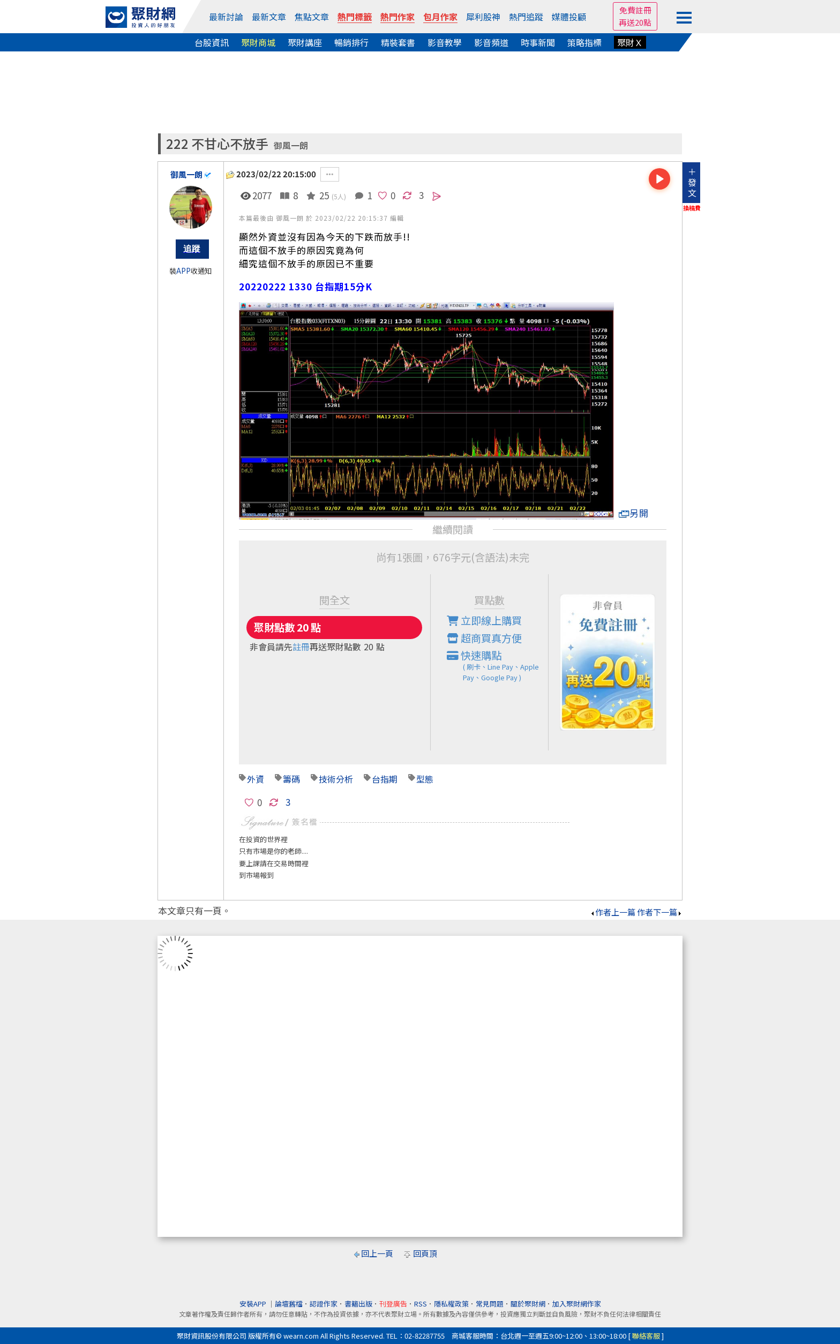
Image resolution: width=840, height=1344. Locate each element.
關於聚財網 (528, 1303)
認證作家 (324, 1303)
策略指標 (584, 42)
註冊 (301, 646)
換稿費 (692, 208)
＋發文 (692, 182)
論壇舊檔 (289, 1303)
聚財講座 (305, 42)
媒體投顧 (569, 16)
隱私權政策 (451, 1303)
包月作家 (440, 16)
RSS (420, 1303)
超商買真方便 (484, 637)
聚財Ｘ (630, 42)
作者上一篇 (612, 912)
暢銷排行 (351, 42)
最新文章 (269, 16)
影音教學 (445, 42)
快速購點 (498, 665)
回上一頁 (377, 1253)
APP (183, 271)
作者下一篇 (659, 912)
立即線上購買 (484, 620)
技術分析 (336, 778)
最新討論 (226, 16)
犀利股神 (483, 16)
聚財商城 (258, 42)
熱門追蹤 (526, 16)
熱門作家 (397, 16)
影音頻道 (491, 42)
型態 (424, 778)
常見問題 (490, 1303)
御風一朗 (291, 145)
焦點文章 (312, 16)
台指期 (385, 778)
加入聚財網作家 (576, 1303)
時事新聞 (538, 42)
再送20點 (635, 22)
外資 (255, 778)
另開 (634, 513)
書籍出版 (358, 1303)
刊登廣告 (393, 1303)
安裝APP (253, 1303)
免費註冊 (635, 10)
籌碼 (291, 778)
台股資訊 (211, 42)
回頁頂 (425, 1253)
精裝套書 (398, 42)
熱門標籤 (355, 16)
